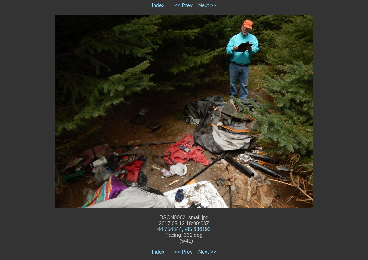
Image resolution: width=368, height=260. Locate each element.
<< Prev (183, 5)
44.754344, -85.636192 (184, 229)
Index (158, 5)
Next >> (207, 5)
